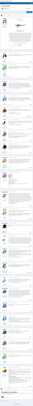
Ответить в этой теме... (8, 397)
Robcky (4, 131)
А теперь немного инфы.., (12, 376)
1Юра (5, 277)
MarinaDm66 (4, 64)
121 (4, 284)
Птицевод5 (5, 81)
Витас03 (4, 315)
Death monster (4, 172)
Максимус (7, 8)
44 (4, 72)
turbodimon (5, 248)
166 (5, 295)
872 (5, 230)
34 (4, 374)
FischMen (4, 367)
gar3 (4, 340)
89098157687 (4, 263)
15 (4, 336)
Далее (9, 15)
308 (5, 88)
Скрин (9, 174)
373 (5, 347)
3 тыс (5, 25)
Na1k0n (4, 119)
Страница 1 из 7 (15, 15)
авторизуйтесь (27, 393)
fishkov (4, 107)
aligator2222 (4, 329)
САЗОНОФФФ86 (5, 288)
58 (4, 164)
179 (5, 255)
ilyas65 (4, 53)
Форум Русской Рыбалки (6, 1)
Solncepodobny (4, 223)
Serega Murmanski (5, 209)
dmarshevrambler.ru (5, 192)
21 (4, 138)
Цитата (11, 61)
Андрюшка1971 (4, 157)
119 (4, 179)
